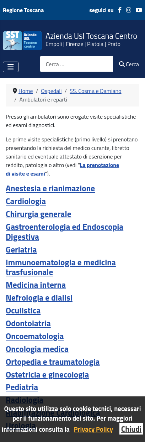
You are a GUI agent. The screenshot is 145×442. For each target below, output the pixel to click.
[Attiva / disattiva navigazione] (10, 67)
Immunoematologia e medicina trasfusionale (61, 267)
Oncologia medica (37, 349)
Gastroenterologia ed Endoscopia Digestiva (64, 231)
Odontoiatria (28, 323)
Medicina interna (36, 285)
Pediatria (22, 387)
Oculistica (23, 310)
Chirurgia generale (38, 214)
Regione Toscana (23, 10)
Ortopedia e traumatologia (53, 361)
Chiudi (131, 429)
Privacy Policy (93, 429)
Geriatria (21, 249)
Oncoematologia (35, 336)
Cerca (129, 64)
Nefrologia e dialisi (39, 297)
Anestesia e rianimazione (50, 188)
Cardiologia (26, 201)
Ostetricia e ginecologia (47, 374)
